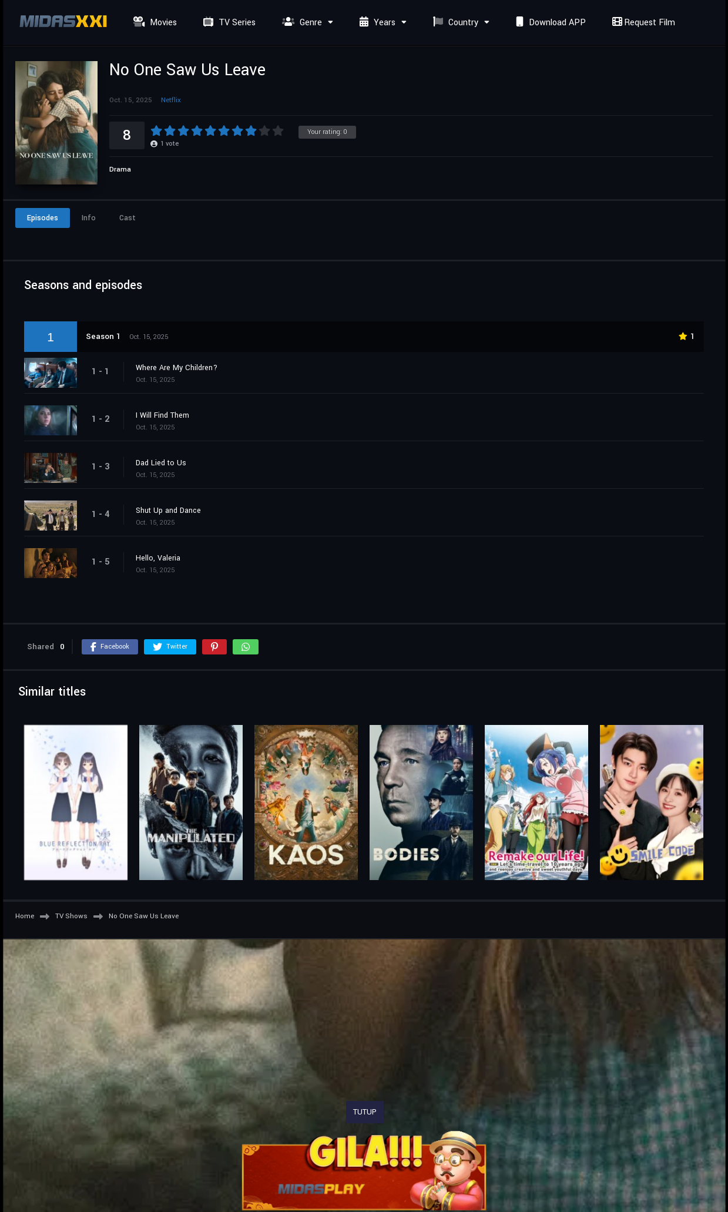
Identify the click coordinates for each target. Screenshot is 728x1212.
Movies (153, 22)
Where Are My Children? (176, 367)
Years (376, 22)
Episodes (42, 218)
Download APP (549, 22)
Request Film (642, 22)
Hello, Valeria (158, 558)
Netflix (171, 100)
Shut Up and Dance (168, 510)
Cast (127, 218)
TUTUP (365, 1112)
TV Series (228, 22)
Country (454, 22)
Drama (120, 169)
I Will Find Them (162, 415)
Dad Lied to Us (161, 463)
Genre (300, 22)
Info (89, 218)
